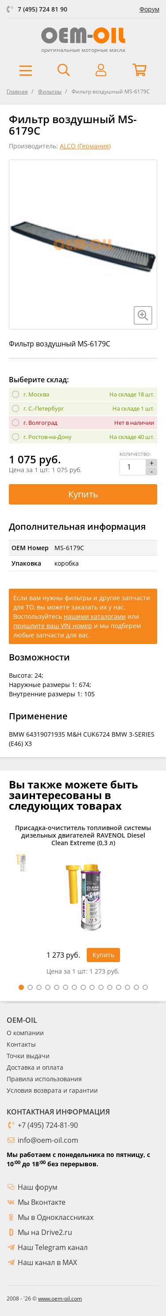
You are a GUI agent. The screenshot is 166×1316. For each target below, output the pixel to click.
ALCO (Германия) (85, 146)
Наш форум (38, 1187)
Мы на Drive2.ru (45, 1232)
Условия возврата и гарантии (52, 1090)
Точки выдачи (28, 1056)
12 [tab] (118, 987)
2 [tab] (30, 987)
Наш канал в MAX (47, 1262)
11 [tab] (109, 987)
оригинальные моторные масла (83, 50)
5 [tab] (56, 987)
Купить (83, 494)
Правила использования (44, 1079)
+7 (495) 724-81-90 (48, 1125)
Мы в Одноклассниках (55, 1217)
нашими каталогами (95, 616)
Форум (149, 9)
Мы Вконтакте (42, 1202)
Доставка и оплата (35, 1067)
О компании (25, 1033)
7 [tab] (74, 987)
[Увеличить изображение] (143, 315)
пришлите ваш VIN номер (52, 625)
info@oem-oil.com (48, 1140)
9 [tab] (92, 987)
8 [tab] (83, 987)
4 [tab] (47, 987)
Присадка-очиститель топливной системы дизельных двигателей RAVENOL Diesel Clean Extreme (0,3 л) (83, 835)
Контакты (21, 1044)
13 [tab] (127, 987)
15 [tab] (145, 987)
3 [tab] (39, 987)
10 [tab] (101, 987)
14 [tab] (136, 987)
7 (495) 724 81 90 (42, 9)
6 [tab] (65, 987)
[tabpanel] (83, 902)
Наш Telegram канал (53, 1247)
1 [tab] (21, 987)
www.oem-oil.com (60, 1298)
